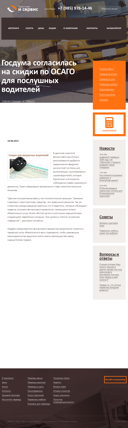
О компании (70, 28)
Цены (41, 28)
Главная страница (11, 101)
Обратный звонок (109, 9)
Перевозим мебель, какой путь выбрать (108, 232)
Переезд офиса (106, 69)
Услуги (29, 28)
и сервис (28, 8)
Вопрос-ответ (59, 387)
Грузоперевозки (106, 89)
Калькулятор (114, 28)
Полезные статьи (61, 378)
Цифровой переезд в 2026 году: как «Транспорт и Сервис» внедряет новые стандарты (109, 162)
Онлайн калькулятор (115, 379)
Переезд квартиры (108, 74)
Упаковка (103, 100)
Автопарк (13, 28)
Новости (30, 101)
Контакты (92, 28)
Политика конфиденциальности (63, 400)
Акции (52, 28)
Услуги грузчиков (107, 94)
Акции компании (61, 395)
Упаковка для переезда (39, 404)
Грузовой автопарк (11, 395)
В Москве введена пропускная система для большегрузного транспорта (110, 192)
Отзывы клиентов (61, 391)
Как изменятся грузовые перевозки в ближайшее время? (110, 178)
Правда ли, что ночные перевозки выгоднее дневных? (110, 287)
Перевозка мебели (108, 84)
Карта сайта (121, 421)
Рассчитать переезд (11, 399)
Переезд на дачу (107, 79)
